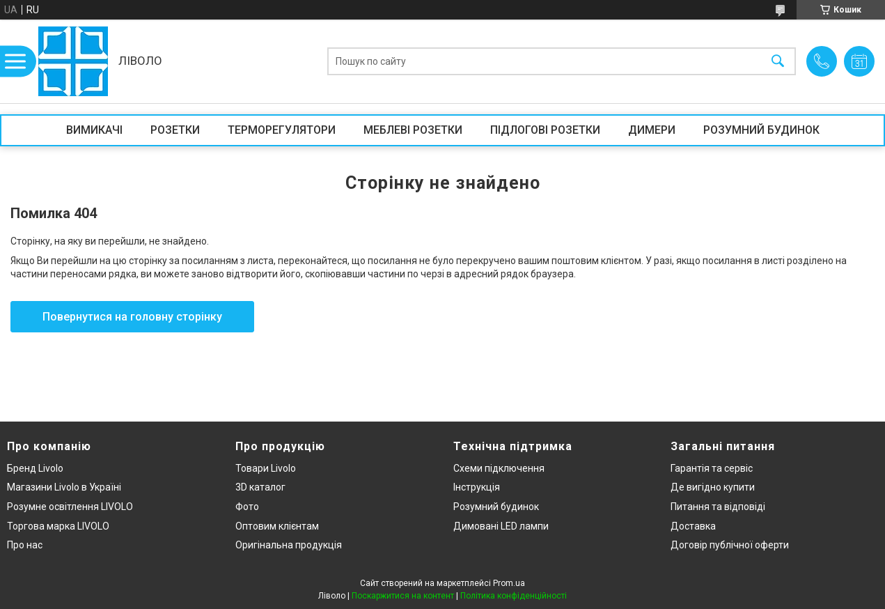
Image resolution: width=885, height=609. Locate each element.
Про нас (24, 544)
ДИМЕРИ (651, 130)
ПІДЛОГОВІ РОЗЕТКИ (545, 130)
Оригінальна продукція (288, 544)
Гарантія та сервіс (712, 468)
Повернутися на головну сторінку (132, 316)
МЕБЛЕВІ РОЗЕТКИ (412, 130)
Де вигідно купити (713, 487)
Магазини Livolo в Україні (64, 487)
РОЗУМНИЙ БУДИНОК (761, 130)
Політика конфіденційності (513, 596)
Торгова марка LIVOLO (58, 526)
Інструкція (476, 487)
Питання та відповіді (718, 506)
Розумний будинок (496, 506)
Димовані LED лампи (501, 526)
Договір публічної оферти (730, 544)
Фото (247, 506)
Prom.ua (509, 583)
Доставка (693, 526)
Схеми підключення (499, 468)
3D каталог (260, 487)
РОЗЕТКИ (175, 130)
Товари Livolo (265, 468)
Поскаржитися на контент (403, 596)
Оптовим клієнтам (277, 526)
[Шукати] (777, 62)
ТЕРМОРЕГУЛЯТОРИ (282, 130)
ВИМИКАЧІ (94, 130)
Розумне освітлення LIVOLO (70, 506)
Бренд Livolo (35, 468)
